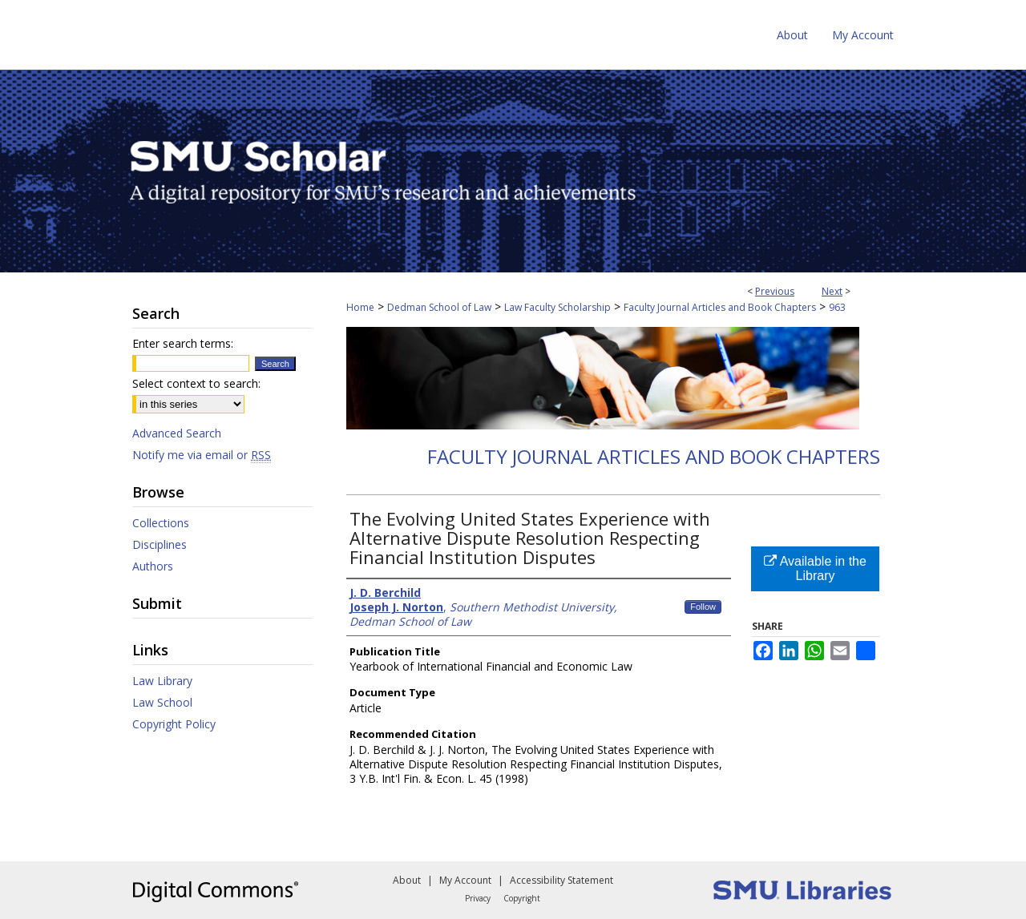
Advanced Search (176, 433)
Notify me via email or (201, 454)
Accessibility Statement (561, 880)
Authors (152, 566)
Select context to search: (196, 383)
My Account (465, 880)
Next (832, 291)
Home (360, 307)
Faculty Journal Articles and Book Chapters (720, 307)
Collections (160, 522)
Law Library (162, 680)
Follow (703, 606)
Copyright (521, 898)
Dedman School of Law (439, 307)
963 (837, 307)
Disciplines (159, 544)
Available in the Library (815, 568)
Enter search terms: (182, 343)
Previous (774, 291)
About (407, 880)
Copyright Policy (174, 724)
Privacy (478, 898)
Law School (162, 702)
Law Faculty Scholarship (557, 307)
